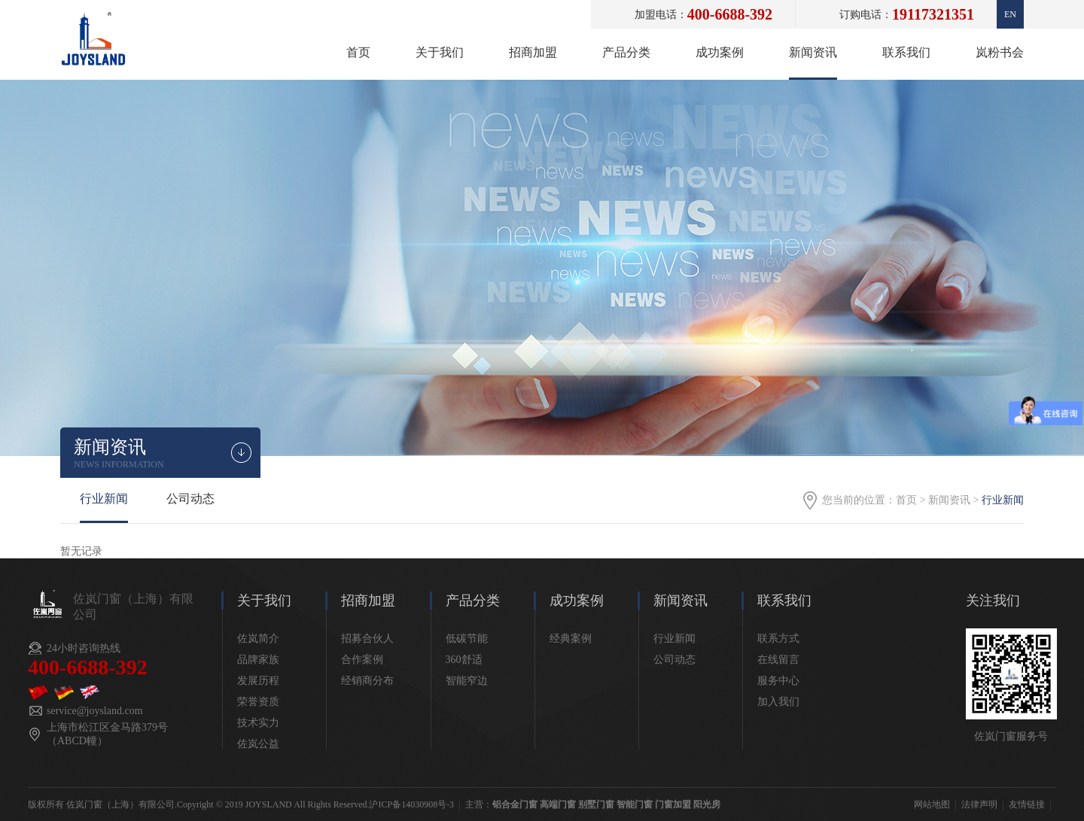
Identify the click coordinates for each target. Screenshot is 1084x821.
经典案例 (571, 638)
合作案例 (362, 659)
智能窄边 (467, 680)
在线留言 (778, 659)
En (1010, 14)
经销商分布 (367, 680)
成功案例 (720, 52)
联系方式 (778, 638)
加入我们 (778, 701)
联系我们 (906, 52)
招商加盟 (533, 52)
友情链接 (1027, 804)
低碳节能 (467, 638)
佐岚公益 (258, 744)
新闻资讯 (813, 52)
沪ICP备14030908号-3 (411, 804)
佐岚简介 (258, 638)
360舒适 (464, 659)
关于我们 (440, 52)
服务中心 (778, 680)
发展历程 (258, 680)
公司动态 (190, 498)
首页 (358, 52)
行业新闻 (104, 498)
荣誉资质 (258, 701)
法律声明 (979, 804)
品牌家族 (258, 659)
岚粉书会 (1000, 52)
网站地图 (932, 804)
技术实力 (258, 722)
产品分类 (626, 52)
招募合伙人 (367, 638)
